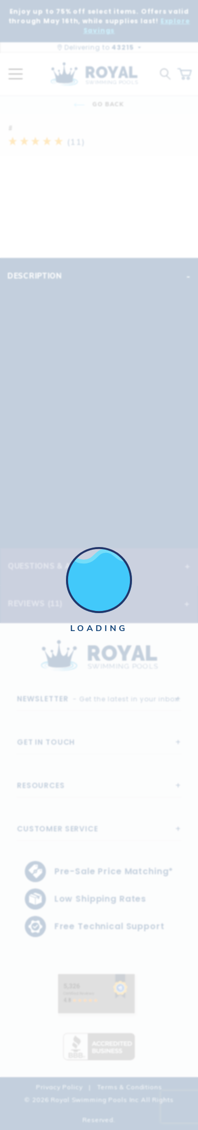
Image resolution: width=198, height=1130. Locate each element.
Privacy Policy (59, 1087)
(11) (46, 141)
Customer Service (57, 828)
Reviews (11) (35, 603)
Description (34, 276)
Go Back (99, 104)
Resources (41, 785)
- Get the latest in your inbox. (99, 698)
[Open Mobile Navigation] (15, 74)
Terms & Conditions (129, 1087)
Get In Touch (46, 742)
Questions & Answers (57, 566)
